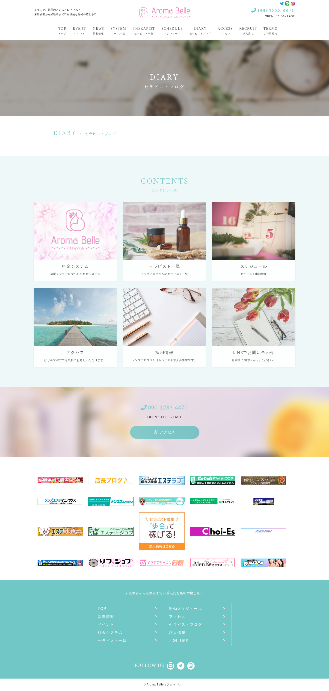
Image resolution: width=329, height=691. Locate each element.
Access (225, 30)
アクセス (164, 435)
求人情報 (177, 633)
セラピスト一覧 (112, 641)
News (98, 30)
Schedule (172, 30)
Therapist (144, 30)
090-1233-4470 (273, 10)
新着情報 (106, 617)
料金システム (110, 633)
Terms (270, 30)
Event (79, 30)
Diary (200, 30)
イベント (106, 624)
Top (62, 30)
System (118, 30)
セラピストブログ (185, 624)
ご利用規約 (179, 641)
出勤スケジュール (185, 609)
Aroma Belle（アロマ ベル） (166, 684)
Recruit (248, 30)
